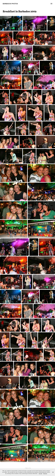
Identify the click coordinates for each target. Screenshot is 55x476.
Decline (45, 473)
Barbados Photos (10, 3)
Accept (40, 473)
